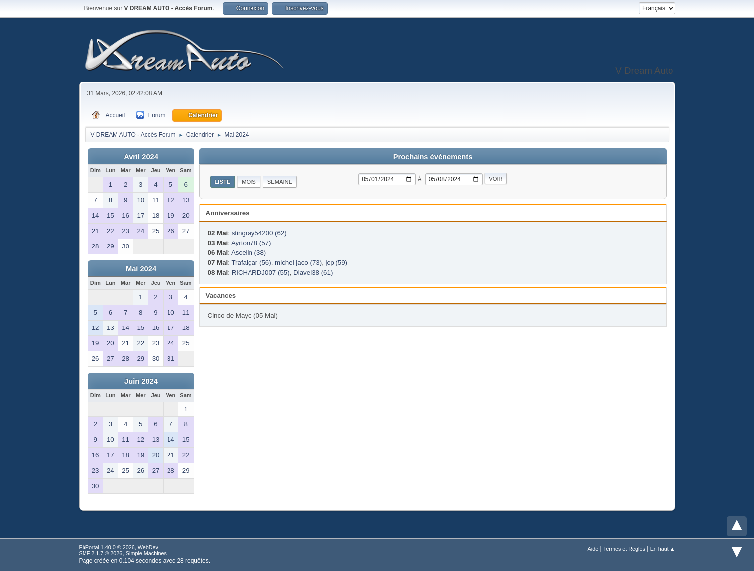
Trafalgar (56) (251, 262)
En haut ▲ (662, 549)
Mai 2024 (141, 269)
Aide (593, 549)
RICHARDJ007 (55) (261, 272)
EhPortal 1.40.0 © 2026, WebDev (118, 547)
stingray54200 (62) (259, 233)
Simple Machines (146, 553)
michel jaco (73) (298, 262)
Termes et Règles (624, 549)
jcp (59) (336, 262)
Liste (223, 182)
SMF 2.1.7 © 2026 (101, 553)
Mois (249, 182)
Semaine (279, 182)
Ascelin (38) (248, 252)
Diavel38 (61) (313, 272)
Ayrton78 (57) (251, 242)
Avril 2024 (141, 157)
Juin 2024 (141, 381)
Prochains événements (433, 157)
